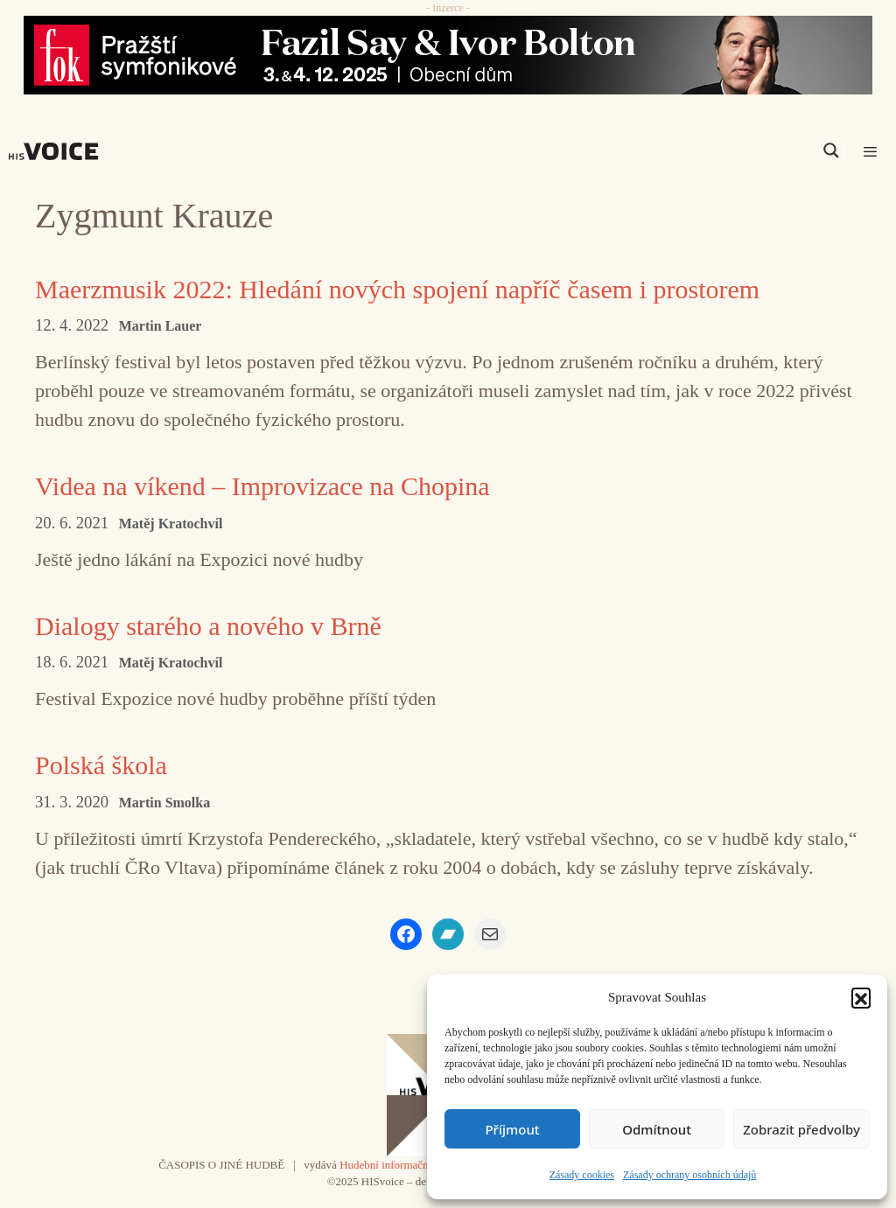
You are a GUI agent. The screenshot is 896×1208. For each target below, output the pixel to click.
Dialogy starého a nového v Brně (208, 625)
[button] (861, 997)
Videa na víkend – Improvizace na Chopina (262, 485)
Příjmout (512, 1129)
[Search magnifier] (831, 150)
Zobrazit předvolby (801, 1129)
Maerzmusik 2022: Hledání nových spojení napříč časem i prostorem (397, 289)
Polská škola (101, 765)
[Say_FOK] (448, 55)
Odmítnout (656, 1129)
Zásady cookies (582, 1175)
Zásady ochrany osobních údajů (689, 1175)
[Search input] (748, 150)
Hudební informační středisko (407, 1164)
